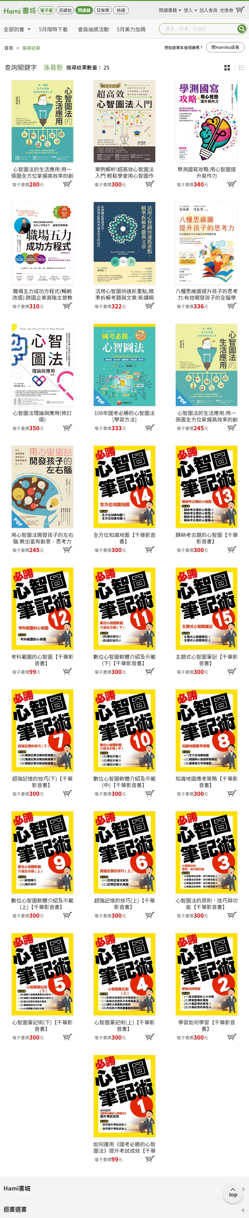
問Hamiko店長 (225, 47)
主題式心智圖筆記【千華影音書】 (206, 659)
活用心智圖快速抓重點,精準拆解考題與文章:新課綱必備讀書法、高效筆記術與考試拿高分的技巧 (124, 294)
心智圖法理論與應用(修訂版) (42, 416)
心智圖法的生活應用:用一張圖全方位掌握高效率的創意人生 (206, 416)
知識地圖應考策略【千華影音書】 (206, 781)
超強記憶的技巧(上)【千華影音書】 (124, 903)
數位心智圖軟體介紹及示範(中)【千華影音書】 (124, 781)
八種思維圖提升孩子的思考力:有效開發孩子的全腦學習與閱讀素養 (206, 294)
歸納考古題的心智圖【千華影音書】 (206, 537)
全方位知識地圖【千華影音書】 (124, 537)
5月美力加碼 (131, 29)
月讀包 (65, 10)
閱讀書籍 (168, 9)
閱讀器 (84, 10)
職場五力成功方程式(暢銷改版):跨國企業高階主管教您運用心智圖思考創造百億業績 (42, 294)
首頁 (8, 48)
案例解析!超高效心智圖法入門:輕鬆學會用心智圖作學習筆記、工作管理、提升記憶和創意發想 (124, 172)
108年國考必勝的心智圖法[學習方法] (124, 416)
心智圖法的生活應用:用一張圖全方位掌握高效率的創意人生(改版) (42, 172)
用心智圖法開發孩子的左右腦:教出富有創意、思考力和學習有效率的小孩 (42, 537)
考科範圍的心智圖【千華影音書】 (42, 659)
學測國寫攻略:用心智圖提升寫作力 (206, 172)
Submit (242, 29)
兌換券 (226, 9)
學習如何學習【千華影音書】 (206, 1025)
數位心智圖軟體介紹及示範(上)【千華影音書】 (42, 903)
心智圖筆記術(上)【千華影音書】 (124, 1025)
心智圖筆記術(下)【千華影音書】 (42, 1025)
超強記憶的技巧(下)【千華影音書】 (42, 781)
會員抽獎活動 (93, 29)
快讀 (121, 10)
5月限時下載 (53, 29)
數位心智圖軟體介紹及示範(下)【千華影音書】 (124, 659)
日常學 (103, 10)
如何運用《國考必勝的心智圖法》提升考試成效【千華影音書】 (124, 1147)
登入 (188, 9)
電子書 (46, 10)
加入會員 (208, 9)
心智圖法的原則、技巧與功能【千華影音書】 (206, 903)
